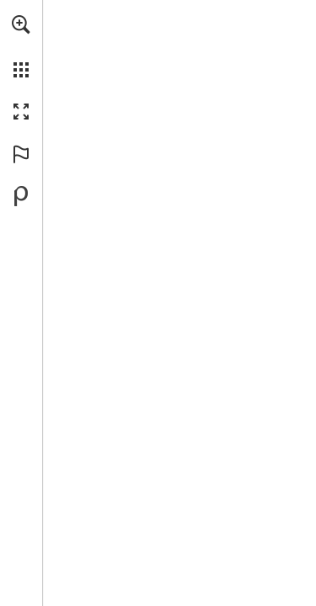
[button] (21, 24)
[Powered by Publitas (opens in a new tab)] (21, 196)
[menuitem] (21, 46)
